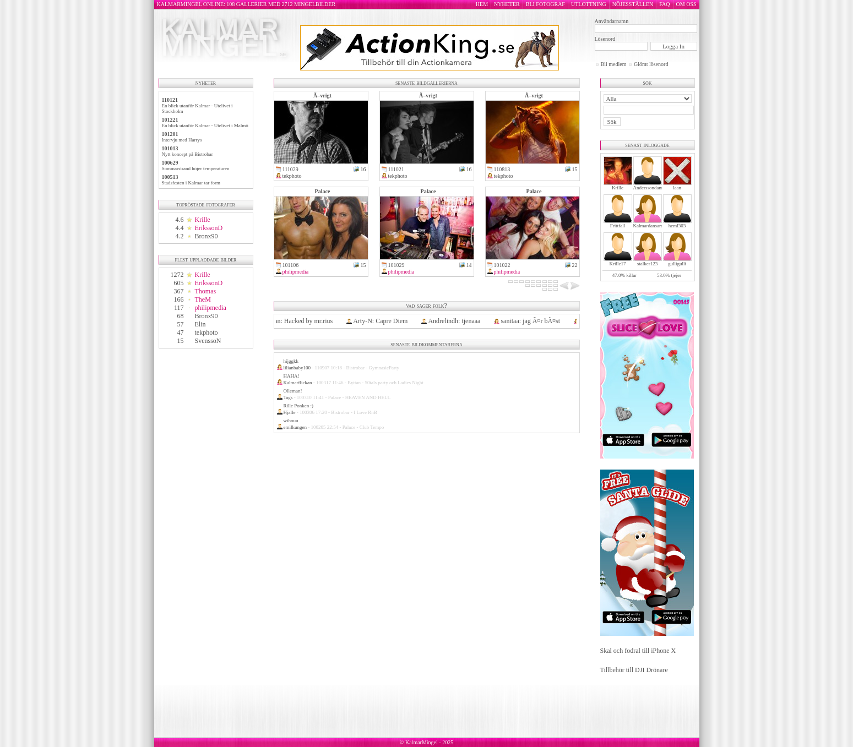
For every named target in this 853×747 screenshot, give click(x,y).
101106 (290, 265)
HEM (482, 4)
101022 (502, 265)
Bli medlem (614, 64)
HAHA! (292, 376)
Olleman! (293, 391)
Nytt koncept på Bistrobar (187, 154)
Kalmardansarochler (653, 225)
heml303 (677, 225)
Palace (322, 191)
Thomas (205, 291)
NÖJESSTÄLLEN (632, 4)
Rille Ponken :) (299, 405)
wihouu (291, 420)
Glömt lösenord (651, 64)
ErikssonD (209, 228)
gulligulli (677, 263)
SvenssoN (208, 341)
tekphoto (206, 332)
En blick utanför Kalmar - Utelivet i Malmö (205, 125)
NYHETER (507, 4)
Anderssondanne (649, 187)
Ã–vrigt (322, 95)
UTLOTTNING (588, 4)
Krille (202, 219)
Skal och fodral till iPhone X (638, 651)
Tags (288, 397)
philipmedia (210, 308)
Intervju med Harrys (182, 140)
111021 (396, 169)
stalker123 (647, 263)
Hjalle (290, 412)
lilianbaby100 (297, 367)
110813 (502, 169)
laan (677, 187)
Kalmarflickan (298, 382)
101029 (396, 265)
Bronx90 (206, 236)
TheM (203, 299)
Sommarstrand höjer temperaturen (196, 168)
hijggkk (291, 361)
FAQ (664, 4)
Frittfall (618, 225)
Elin (200, 324)
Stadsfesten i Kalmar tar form (191, 183)
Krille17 (618, 263)
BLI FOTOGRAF (545, 4)
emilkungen (295, 427)
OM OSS (686, 4)
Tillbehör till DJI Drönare (634, 670)
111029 (290, 169)
